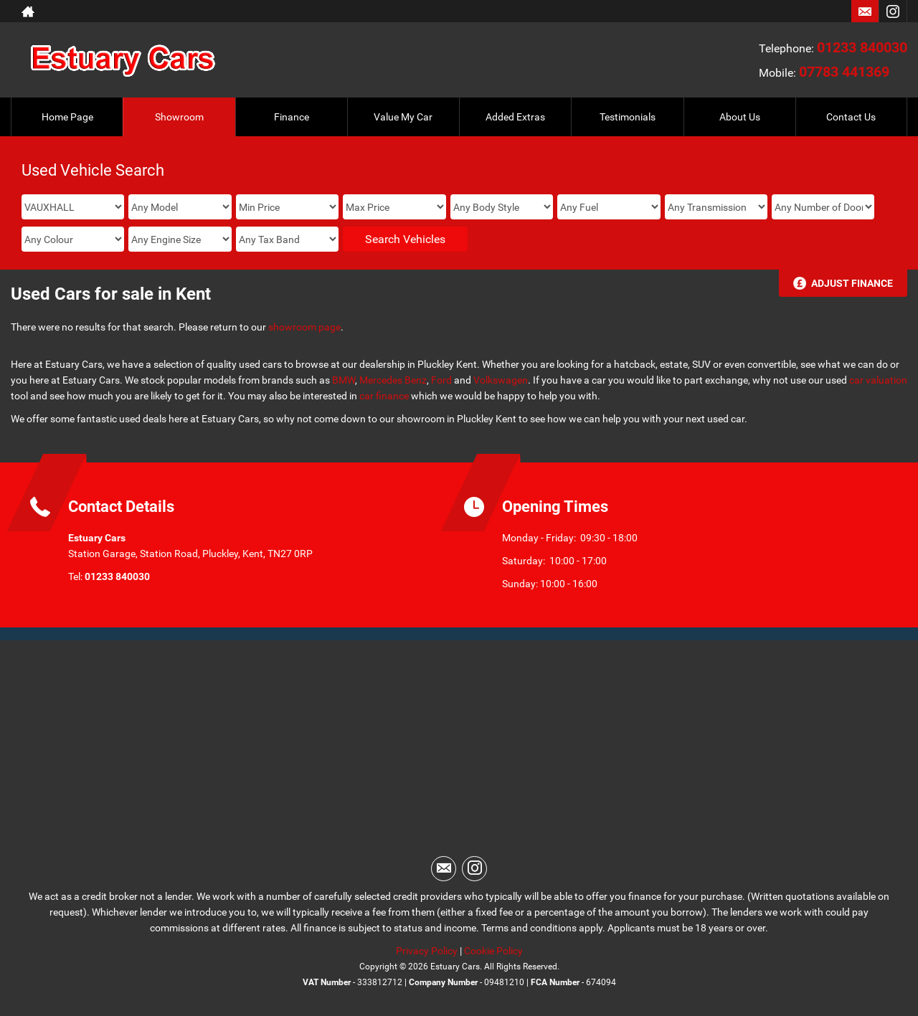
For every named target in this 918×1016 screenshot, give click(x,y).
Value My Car (403, 117)
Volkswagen (500, 380)
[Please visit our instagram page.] (893, 11)
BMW (343, 380)
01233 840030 (862, 47)
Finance (291, 117)
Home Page (67, 117)
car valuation (878, 380)
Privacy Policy (427, 950)
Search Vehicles (405, 239)
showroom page (304, 327)
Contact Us (851, 117)
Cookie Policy (493, 950)
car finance (384, 396)
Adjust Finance (852, 283)
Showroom (179, 117)
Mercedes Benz (393, 380)
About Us (739, 117)
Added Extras (515, 117)
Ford (441, 380)
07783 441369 (844, 71)
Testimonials (628, 117)
